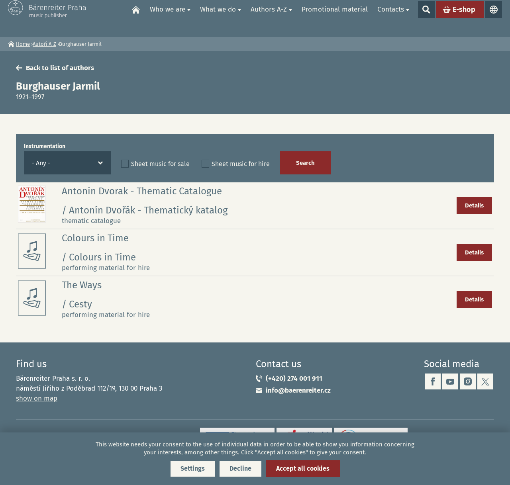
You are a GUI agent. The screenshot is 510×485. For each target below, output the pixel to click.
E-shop (464, 18)
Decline (240, 468)
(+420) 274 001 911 (294, 378)
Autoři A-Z (44, 44)
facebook (433, 381)
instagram (468, 381)
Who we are (167, 18)
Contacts (390, 18)
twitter (485, 381)
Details (474, 205)
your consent (166, 444)
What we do (218, 18)
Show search (426, 18)
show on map (36, 398)
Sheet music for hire (241, 164)
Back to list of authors (60, 68)
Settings (192, 468)
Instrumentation (44, 146)
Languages (493, 18)
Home (136, 18)
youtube (450, 381)
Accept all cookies (303, 468)
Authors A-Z (269, 18)
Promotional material (335, 18)
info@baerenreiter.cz (298, 390)
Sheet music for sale (160, 164)
